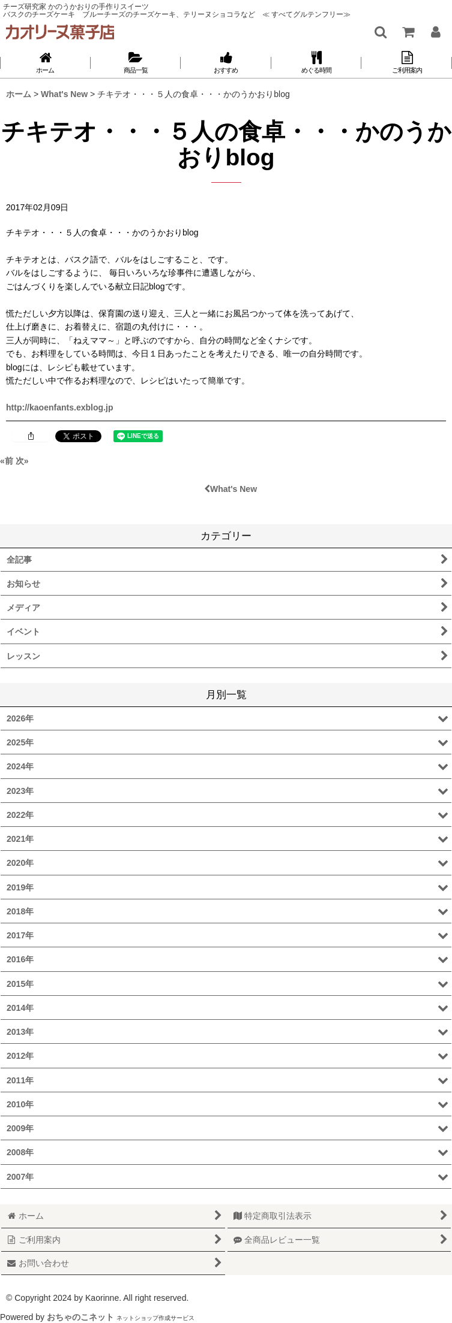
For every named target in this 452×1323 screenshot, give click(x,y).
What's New (230, 489)
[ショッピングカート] (407, 32)
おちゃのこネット (80, 1317)
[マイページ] (435, 32)
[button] (380, 32)
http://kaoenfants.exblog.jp (59, 407)
